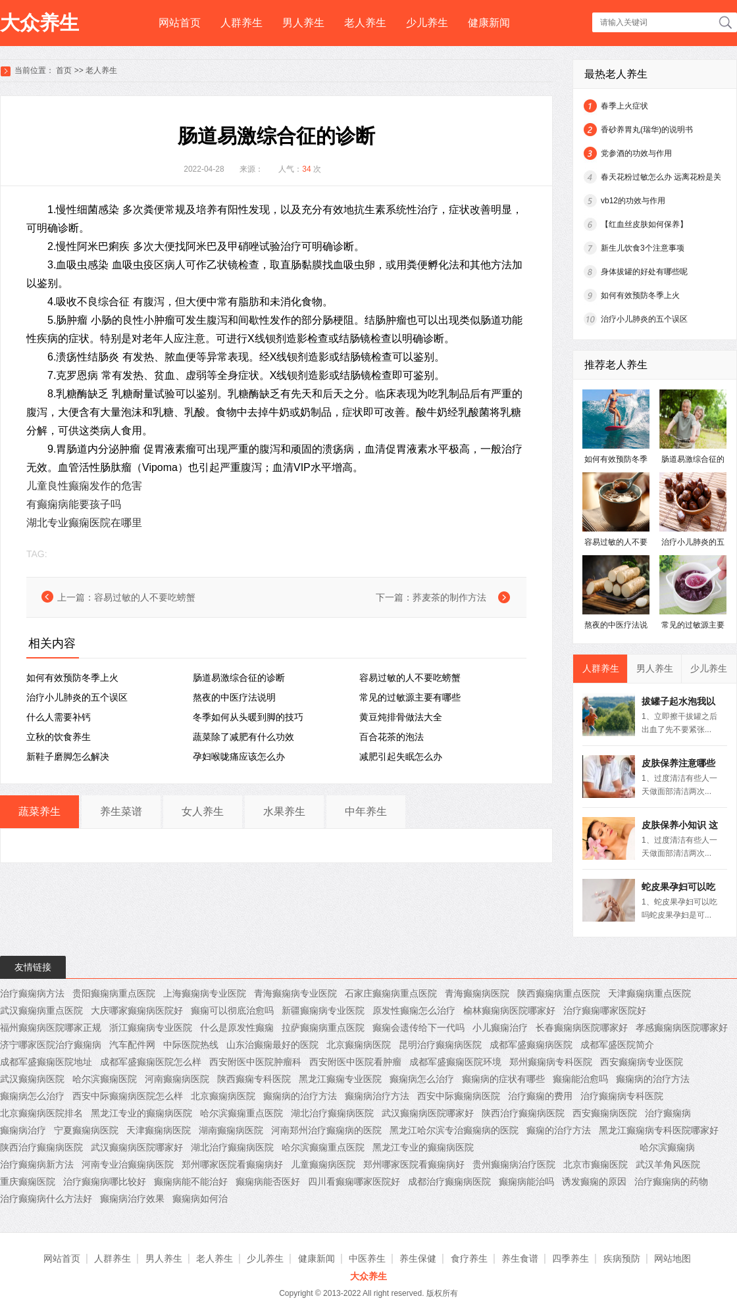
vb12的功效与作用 (633, 200)
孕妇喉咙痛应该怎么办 (239, 756)
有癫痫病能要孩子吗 (73, 504)
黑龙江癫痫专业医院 (340, 1079)
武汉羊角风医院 (668, 1164)
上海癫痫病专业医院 (204, 993)
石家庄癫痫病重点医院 (391, 993)
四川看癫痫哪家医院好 (354, 1181)
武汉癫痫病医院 (32, 1079)
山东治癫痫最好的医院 (272, 1044)
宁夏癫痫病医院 (86, 1130)
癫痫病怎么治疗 (422, 1079)
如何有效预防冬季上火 (72, 677)
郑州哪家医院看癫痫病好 (232, 1164)
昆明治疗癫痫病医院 (440, 1044)
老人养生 (365, 22)
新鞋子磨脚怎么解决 (67, 756)
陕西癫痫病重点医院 (558, 993)
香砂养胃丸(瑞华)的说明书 (647, 129)
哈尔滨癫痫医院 (104, 1079)
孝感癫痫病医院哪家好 (682, 1027)
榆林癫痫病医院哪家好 (509, 1010)
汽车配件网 (132, 1044)
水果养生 (284, 811)
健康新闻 (489, 22)
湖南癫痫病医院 (231, 1130)
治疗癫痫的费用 (540, 1096)
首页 (64, 70)
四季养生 (570, 1258)
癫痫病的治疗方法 (653, 1079)
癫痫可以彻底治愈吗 (232, 1010)
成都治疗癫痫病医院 (449, 1181)
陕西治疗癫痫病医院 (523, 1113)
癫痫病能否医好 (268, 1181)
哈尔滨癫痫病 (667, 1147)
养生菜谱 (121, 811)
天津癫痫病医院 (158, 1130)
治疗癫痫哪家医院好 (604, 1010)
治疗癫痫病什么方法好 (46, 1198)
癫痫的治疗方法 (558, 1130)
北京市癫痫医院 (595, 1164)
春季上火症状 (624, 106)
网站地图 (672, 1258)
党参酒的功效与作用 (636, 153)
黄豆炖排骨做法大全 (400, 717)
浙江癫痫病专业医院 (150, 1027)
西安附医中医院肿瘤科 (255, 1061)
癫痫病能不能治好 (191, 1181)
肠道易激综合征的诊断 (239, 677)
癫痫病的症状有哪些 (503, 1079)
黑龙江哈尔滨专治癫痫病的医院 (454, 1130)
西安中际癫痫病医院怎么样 (127, 1096)
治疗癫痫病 (668, 1113)
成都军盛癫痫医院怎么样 (150, 1061)
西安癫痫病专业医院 (641, 1061)
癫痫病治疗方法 (377, 1096)
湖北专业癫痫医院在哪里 (84, 522)
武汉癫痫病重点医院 (41, 1010)
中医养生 (367, 1258)
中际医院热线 (190, 1044)
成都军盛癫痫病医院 (531, 1044)
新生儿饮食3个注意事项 (642, 248)
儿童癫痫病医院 (323, 1164)
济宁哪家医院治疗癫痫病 (50, 1044)
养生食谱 (519, 1258)
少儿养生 (427, 22)
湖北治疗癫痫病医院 (332, 1113)
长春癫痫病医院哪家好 (582, 1027)
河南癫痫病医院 (177, 1079)
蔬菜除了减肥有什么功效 (243, 737)
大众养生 (39, 23)
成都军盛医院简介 (617, 1044)
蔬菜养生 (39, 811)
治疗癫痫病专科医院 (621, 1096)
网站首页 (180, 22)
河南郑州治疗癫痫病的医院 (326, 1130)
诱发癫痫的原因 (594, 1181)
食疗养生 (469, 1258)
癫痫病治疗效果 (132, 1198)
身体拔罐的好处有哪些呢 (644, 271)
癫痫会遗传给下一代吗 (418, 1027)
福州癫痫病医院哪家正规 (50, 1027)
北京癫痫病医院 (358, 1044)
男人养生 (303, 22)
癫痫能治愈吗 (580, 1079)
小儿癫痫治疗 (500, 1027)
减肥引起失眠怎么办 (400, 756)
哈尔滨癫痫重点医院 (241, 1113)
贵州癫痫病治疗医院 (513, 1164)
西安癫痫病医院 (604, 1113)
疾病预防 (621, 1258)
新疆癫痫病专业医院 (323, 1010)
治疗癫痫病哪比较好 (104, 1181)
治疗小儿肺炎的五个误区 (77, 697)
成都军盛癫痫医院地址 (46, 1061)
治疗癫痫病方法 (32, 993)
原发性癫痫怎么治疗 (413, 1010)
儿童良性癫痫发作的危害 (84, 485)
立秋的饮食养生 (58, 737)
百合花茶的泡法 (391, 737)
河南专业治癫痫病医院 (128, 1164)
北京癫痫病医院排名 (41, 1113)
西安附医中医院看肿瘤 (355, 1061)
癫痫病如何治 (200, 1198)
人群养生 (241, 22)
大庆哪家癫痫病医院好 (137, 1010)
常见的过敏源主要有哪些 (410, 697)
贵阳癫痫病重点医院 (113, 993)
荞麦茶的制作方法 (449, 597)
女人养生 (203, 811)
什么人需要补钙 (58, 717)
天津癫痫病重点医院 (649, 993)
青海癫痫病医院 (477, 993)
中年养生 (366, 811)
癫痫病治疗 (23, 1130)
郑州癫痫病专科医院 (550, 1061)
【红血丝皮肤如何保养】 (644, 224)
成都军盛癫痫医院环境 (455, 1061)
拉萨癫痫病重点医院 (323, 1027)
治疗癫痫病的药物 (671, 1181)
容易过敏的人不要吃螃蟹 (144, 597)
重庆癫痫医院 (27, 1181)
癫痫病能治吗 (526, 1181)
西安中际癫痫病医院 (458, 1096)
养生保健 (417, 1258)
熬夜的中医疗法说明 (234, 697)
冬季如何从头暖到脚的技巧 (248, 717)
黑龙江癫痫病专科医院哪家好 (659, 1130)
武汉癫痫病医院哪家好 (428, 1113)
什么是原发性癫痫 (237, 1027)
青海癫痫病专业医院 (295, 993)
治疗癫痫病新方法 (37, 1164)
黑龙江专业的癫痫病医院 (141, 1113)
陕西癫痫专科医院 (254, 1079)
